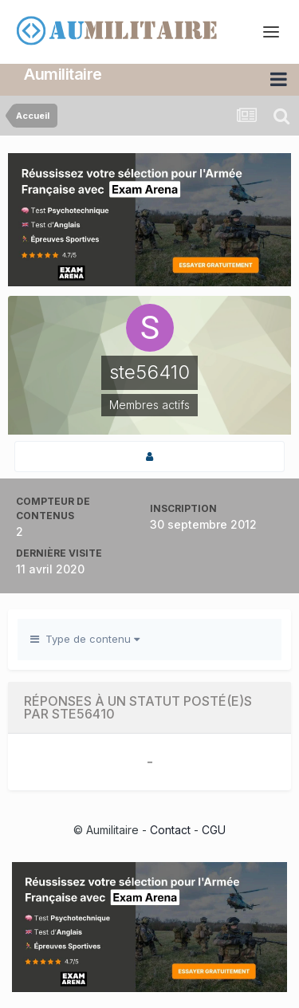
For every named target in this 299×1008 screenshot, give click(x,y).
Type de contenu (85, 638)
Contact (170, 830)
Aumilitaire (63, 74)
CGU (214, 830)
